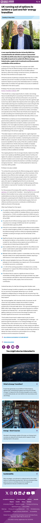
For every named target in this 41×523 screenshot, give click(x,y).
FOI (28, 509)
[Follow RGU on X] (7, 494)
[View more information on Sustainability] (20, 457)
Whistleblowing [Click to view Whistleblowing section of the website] (35, 509)
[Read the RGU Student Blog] (33, 494)
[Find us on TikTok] (23, 494)
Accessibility (33, 511)
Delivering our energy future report (16, 337)
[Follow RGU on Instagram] (11, 494)
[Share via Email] (12, 347)
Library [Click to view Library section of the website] (29, 499)
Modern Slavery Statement (20, 511)
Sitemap (4, 509)
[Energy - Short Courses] (20, 430)
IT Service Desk (21, 499)
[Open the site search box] (37, 2)
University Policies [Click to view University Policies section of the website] (8, 504)
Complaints (7, 511)
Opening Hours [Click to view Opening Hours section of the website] (16, 506)
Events (18, 501)
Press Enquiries (9, 342)
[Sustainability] (20, 473)
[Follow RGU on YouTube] (28, 494)
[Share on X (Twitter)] (8, 347)
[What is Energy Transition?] (20, 384)
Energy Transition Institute (8, 90)
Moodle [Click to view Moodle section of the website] (36, 499)
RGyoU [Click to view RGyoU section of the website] (12, 501)
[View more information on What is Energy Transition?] (20, 368)
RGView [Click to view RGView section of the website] (29, 501)
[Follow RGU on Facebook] (15, 494)
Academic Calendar (8, 499)
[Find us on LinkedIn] (19, 494)
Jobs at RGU (25, 506)
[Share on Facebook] (3, 347)
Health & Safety (20, 504)
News (23, 501)
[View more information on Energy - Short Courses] (20, 414)
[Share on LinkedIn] (17, 347)
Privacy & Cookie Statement (17, 509)
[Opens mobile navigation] (39, 2)
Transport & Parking (32, 504)
